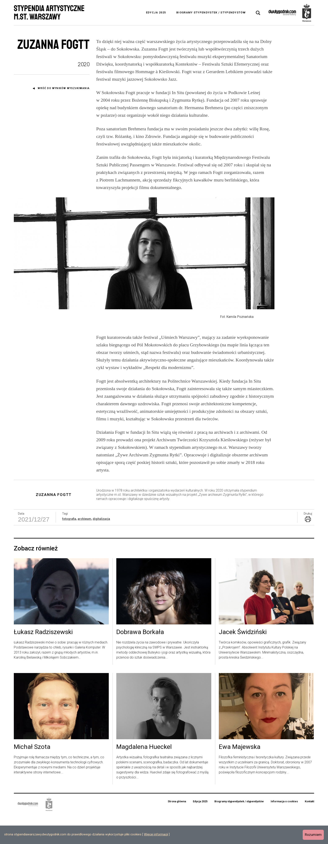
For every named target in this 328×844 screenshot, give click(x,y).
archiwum (84, 547)
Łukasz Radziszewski (43, 661)
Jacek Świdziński (243, 661)
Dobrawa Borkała (140, 661)
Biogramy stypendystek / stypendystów (211, 12)
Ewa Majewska (239, 776)
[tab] (258, 13)
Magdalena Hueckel (144, 776)
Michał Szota (32, 776)
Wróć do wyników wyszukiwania (64, 88)
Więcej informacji (156, 834)
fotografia (69, 547)
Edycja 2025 (156, 12)
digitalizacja (101, 547)
